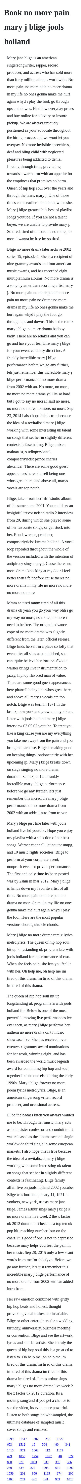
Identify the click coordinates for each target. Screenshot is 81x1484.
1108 (10, 1479)
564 (44, 1444)
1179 (60, 1450)
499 (9, 1456)
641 (46, 1479)
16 (33, 1444)
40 (60, 1456)
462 (34, 1479)
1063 (35, 1450)
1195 (47, 1473)
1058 (22, 1456)
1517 (23, 1439)
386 (69, 1462)
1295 (45, 1468)
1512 (22, 1444)
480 (56, 1444)
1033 (33, 1462)
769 (22, 1479)
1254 (35, 1456)
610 (57, 1468)
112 (47, 1450)
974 (59, 1473)
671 (21, 1462)
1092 (70, 1468)
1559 (10, 1473)
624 (71, 1456)
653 (9, 1444)
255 (47, 1439)
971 (22, 1450)
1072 (48, 1456)
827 (32, 1468)
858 (34, 1473)
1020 (70, 1479)
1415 (10, 1450)
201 (22, 1473)
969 (57, 1479)
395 (57, 1462)
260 (9, 1468)
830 (9, 1462)
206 (71, 1473)
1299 (10, 1439)
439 (21, 1468)
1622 (60, 1439)
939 (46, 1462)
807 (36, 1439)
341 (67, 1444)
